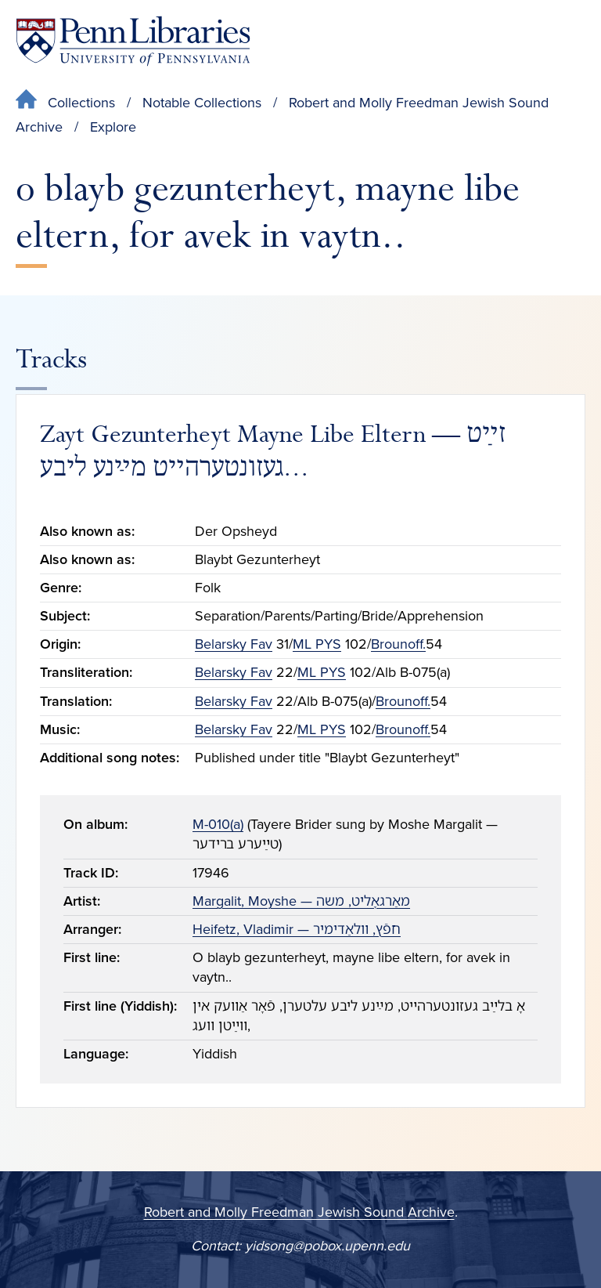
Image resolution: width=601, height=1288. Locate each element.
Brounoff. (398, 644)
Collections (81, 102)
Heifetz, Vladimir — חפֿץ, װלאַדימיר (297, 929)
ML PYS (317, 644)
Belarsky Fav (233, 644)
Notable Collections (201, 102)
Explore (113, 127)
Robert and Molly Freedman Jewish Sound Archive (299, 1212)
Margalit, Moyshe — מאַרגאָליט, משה (301, 901)
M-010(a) (218, 824)
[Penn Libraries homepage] (133, 41)
